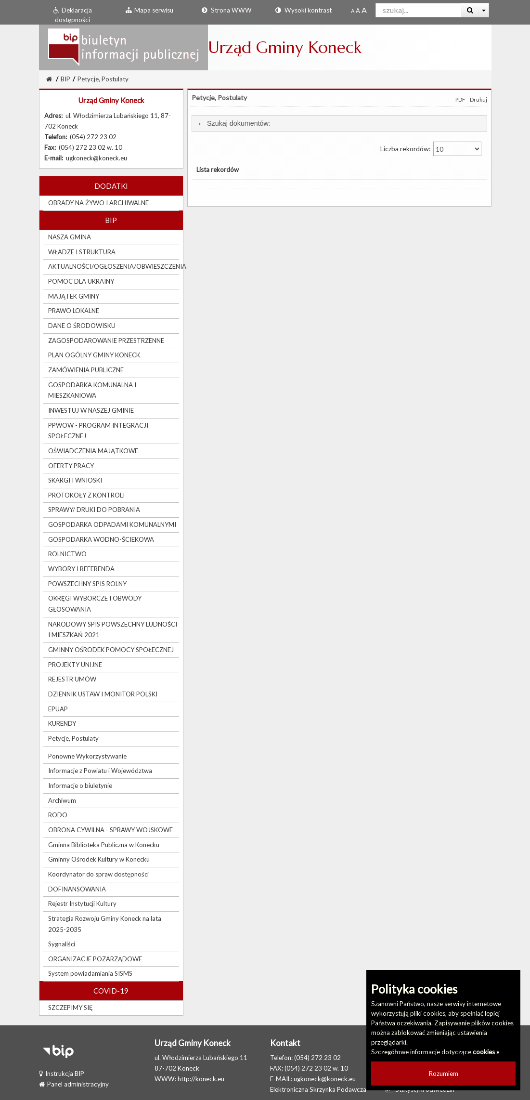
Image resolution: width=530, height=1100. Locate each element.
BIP (65, 79)
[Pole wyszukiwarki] (418, 10)
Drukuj (478, 99)
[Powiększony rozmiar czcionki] (358, 10)
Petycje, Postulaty (103, 79)
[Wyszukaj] (470, 10)
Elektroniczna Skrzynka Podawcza (318, 1089)
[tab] (339, 123)
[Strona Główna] (49, 79)
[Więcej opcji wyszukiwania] (484, 10)
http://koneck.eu (201, 1079)
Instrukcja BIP (61, 1073)
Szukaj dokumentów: (239, 123)
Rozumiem (443, 1073)
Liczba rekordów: (430, 149)
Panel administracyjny (74, 1084)
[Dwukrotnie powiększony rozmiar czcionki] (364, 10)
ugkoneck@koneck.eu (325, 1079)
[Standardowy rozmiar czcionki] (352, 10)
